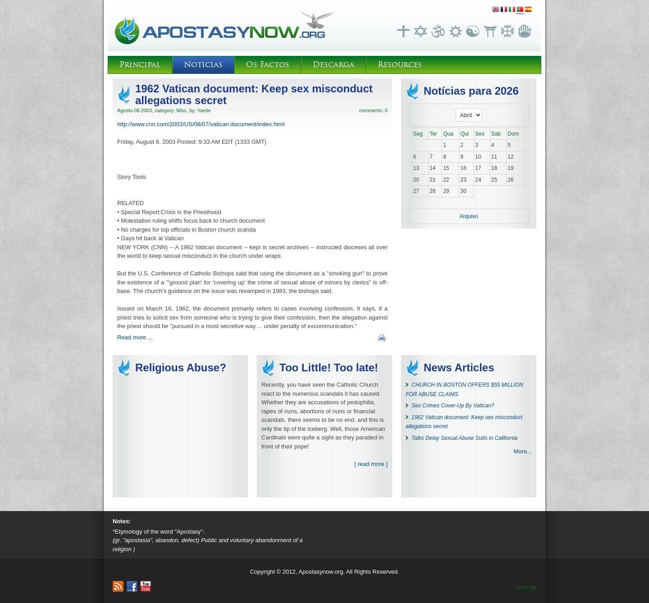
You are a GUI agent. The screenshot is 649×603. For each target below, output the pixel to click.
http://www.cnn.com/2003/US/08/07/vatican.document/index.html (200, 124)
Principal (139, 64)
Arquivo (469, 216)
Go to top (526, 587)
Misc (181, 110)
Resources (400, 64)
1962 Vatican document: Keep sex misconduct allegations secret (254, 94)
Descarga (333, 64)
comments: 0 (373, 110)
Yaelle (204, 110)
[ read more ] (371, 464)
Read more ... (135, 337)
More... (523, 451)
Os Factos (267, 64)
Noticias (203, 64)
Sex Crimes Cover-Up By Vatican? (452, 405)
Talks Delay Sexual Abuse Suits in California (464, 438)
